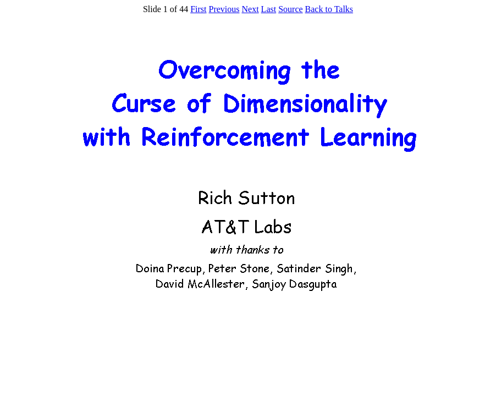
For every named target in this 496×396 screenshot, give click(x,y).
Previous (224, 9)
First (198, 9)
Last (269, 9)
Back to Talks (329, 9)
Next (250, 9)
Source (290, 9)
